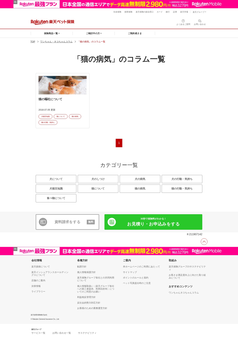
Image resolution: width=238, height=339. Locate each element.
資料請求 (75, 222)
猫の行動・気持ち (48, 122)
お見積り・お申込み (153, 221)
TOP (32, 41)
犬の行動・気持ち (182, 179)
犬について (56, 179)
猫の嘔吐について (50, 99)
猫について (61, 116)
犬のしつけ (98, 179)
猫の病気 (75, 116)
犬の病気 (140, 179)
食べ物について (56, 198)
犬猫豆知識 (45, 116)
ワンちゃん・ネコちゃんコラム (56, 41)
